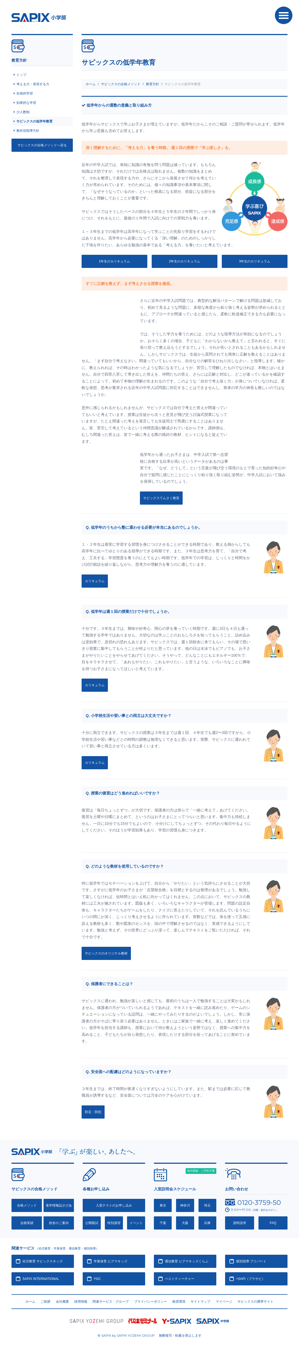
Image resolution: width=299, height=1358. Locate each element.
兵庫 (207, 1223)
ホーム (91, 84)
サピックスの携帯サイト (255, 1301)
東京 (163, 1205)
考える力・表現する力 (32, 84)
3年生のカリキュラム (255, 261)
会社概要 (62, 1301)
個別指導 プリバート (251, 1261)
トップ (21, 75)
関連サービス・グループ (111, 1301)
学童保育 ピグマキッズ (110, 1261)
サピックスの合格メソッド (120, 84)
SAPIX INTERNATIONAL (40, 1279)
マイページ (224, 1301)
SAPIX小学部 (39, 17)
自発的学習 (24, 93)
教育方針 (152, 84)
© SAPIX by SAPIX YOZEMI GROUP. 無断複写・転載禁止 (149, 1335)
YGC (97, 1279)
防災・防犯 (93, 1112)
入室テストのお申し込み (114, 1205)
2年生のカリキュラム (184, 261)
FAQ (273, 1223)
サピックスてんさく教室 (161, 498)
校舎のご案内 (59, 1223)
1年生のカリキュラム (114, 261)
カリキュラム (95, 581)
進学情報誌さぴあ (59, 1205)
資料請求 (239, 1223)
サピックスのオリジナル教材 (106, 953)
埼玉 (207, 1205)
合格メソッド (27, 1205)
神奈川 (185, 1205)
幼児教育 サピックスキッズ (42, 1261)
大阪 (185, 1223)
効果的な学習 (26, 103)
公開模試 (91, 1223)
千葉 (163, 1223)
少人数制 (23, 112)
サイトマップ (200, 1301)
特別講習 (113, 1223)
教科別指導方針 (27, 131)
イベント (136, 1223)
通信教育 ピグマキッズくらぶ (186, 1261)
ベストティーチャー (179, 1279)
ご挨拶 (45, 1301)
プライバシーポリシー (150, 1301)
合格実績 (26, 1223)
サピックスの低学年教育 (34, 121)
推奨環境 (178, 1301)
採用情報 (80, 1301)
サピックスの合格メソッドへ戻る (42, 145)
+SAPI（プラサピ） (250, 1279)
